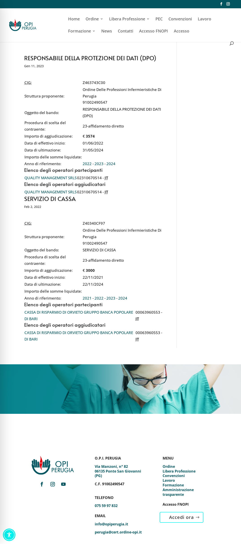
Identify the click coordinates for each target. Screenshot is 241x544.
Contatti (125, 31)
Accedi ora (181, 517)
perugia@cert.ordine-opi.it (118, 532)
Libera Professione (127, 19)
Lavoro (204, 19)
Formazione (79, 31)
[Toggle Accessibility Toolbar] (9, 535)
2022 (87, 163)
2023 (99, 163)
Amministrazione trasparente (178, 492)
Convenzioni (180, 19)
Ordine (92, 19)
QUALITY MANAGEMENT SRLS (50, 177)
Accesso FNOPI (153, 31)
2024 (110, 163)
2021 (87, 298)
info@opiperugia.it (111, 524)
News (106, 31)
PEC (159, 19)
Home (74, 19)
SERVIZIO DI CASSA (50, 198)
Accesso (181, 31)
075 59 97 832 (106, 505)
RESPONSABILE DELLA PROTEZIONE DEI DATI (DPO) (90, 58)
